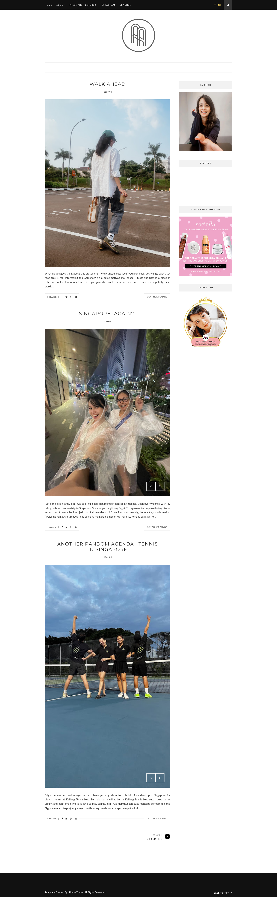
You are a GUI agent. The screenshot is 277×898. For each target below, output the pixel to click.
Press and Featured (82, 5)
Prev (151, 486)
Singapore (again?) (107, 314)
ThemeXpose (76, 892)
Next (159, 486)
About (61, 5)
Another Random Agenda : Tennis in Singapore (107, 547)
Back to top (223, 893)
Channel (125, 5)
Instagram (108, 5)
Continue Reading (157, 297)
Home (48, 5)
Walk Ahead (108, 84)
